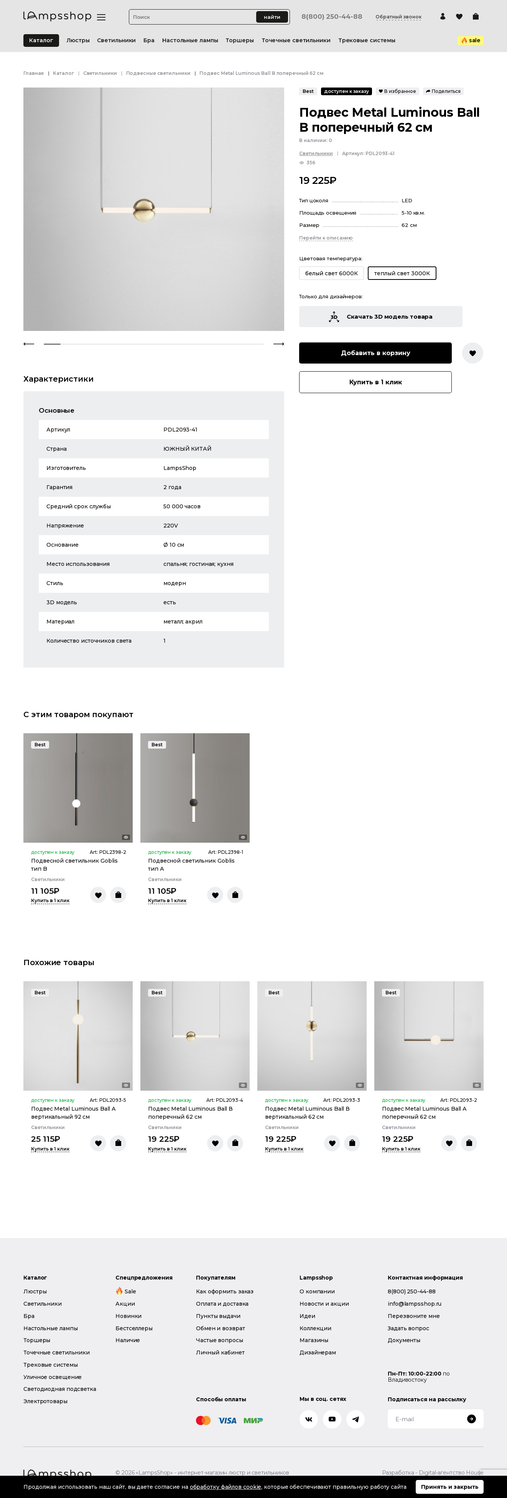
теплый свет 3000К (402, 273)
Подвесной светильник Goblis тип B (74, 864)
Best (308, 91)
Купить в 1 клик (375, 382)
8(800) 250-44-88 (331, 16)
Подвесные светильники (158, 73)
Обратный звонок (398, 17)
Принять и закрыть (450, 1486)
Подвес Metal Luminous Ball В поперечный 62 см (190, 1112)
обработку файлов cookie (226, 1486)
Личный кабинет (220, 1352)
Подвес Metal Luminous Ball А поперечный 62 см (424, 1112)
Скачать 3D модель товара (381, 316)
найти (272, 17)
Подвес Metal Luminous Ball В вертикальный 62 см (307, 1112)
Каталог (41, 40)
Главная (33, 73)
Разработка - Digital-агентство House (433, 1473)
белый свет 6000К (331, 273)
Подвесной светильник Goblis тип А (191, 864)
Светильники (100, 73)
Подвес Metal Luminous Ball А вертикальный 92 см (73, 1112)
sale (471, 40)
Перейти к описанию (326, 238)
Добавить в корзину (375, 353)
